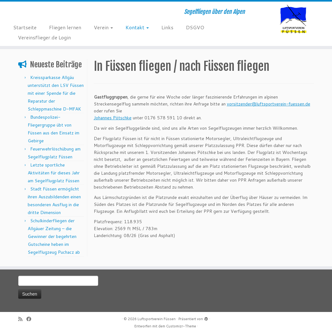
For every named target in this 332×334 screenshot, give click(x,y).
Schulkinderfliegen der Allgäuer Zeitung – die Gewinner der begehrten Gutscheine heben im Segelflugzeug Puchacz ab (54, 236)
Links (167, 27)
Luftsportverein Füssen (157, 318)
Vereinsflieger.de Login (44, 37)
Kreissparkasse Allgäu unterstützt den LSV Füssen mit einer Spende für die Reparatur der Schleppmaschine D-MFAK (56, 93)
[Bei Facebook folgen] (30, 319)
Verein (103, 27)
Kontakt (137, 27)
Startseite (25, 27)
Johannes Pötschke (113, 118)
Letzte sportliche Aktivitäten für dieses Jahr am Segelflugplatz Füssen (54, 173)
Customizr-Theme (181, 326)
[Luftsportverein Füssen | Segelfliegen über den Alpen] (293, 19)
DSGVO (195, 27)
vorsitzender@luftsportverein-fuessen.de (268, 104)
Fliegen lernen (65, 27)
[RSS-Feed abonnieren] (22, 319)
